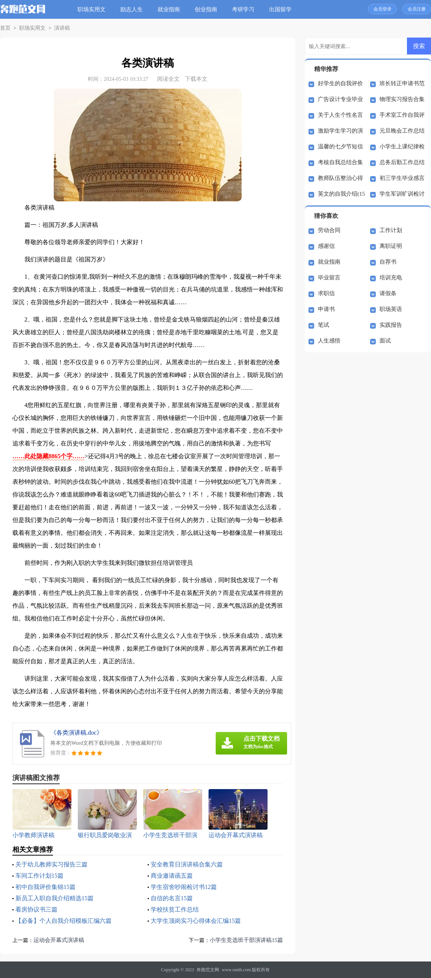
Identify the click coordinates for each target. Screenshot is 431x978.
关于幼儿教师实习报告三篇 (51, 864)
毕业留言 (329, 278)
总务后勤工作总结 (402, 162)
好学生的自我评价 (340, 83)
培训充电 (391, 278)
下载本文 (196, 79)
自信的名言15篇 (172, 898)
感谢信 (326, 246)
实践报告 (391, 325)
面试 (385, 341)
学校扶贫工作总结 (175, 909)
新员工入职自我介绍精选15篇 (54, 898)
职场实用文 (92, 9)
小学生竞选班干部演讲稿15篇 (246, 940)
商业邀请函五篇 (172, 875)
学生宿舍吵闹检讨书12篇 (184, 887)
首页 (5, 28)
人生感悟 (329, 341)
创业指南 (206, 9)
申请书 (326, 309)
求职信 (326, 293)
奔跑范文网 (208, 969)
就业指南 (169, 9)
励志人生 (132, 9)
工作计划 (391, 230)
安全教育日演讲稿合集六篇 (187, 864)
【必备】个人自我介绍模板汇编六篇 (63, 921)
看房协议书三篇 (36, 909)
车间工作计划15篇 (39, 875)
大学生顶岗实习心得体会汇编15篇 (196, 921)
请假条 (388, 293)
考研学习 (244, 9)
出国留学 (281, 9)
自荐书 (388, 262)
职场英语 (391, 309)
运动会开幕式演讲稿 (58, 940)
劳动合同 (329, 230)
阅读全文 (168, 79)
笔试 (323, 325)
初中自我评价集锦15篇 (45, 887)
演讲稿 (58, 28)
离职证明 (391, 246)
